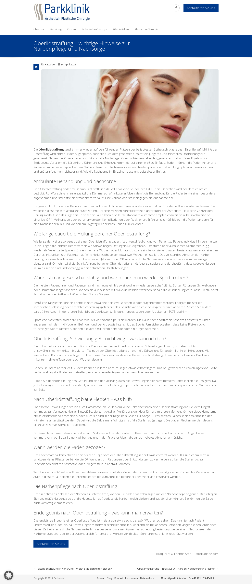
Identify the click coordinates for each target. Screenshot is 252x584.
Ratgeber (50, 64)
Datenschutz (147, 578)
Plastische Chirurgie (146, 29)
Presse (101, 578)
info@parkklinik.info (175, 578)
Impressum (131, 578)
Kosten (71, 29)
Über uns (38, 29)
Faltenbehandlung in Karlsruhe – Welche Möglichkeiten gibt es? (72, 568)
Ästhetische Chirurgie (94, 29)
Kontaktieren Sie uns (51, 544)
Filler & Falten (121, 29)
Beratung (55, 29)
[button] (8, 575)
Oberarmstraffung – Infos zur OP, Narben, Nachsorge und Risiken (178, 568)
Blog (109, 578)
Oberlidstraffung (51, 149)
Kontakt (118, 578)
